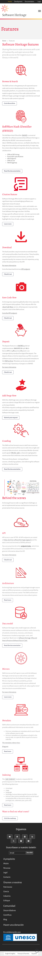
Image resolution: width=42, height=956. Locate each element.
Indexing (6, 775)
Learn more (8, 224)
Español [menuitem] (34, 953)
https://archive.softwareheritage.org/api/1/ (18, 540)
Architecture (8, 583)
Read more (7, 600)
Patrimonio (7, 887)
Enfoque (6, 901)
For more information (9, 265)
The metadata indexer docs (11, 743)
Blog (5, 920)
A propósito (9, 859)
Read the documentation (12, 171)
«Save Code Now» (7, 307)
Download (7, 247)
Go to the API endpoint (9, 313)
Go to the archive (9, 103)
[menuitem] (10, 953)
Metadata (6, 720)
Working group (12, 163)
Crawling (6, 441)
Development (18, 1)
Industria (6, 896)
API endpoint (11, 159)
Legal (5, 873)
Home (10, 1)
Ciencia (6, 892)
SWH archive (9, 361)
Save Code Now (9, 297)
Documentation (29, 1)
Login (39, 1)
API (4, 533)
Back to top (37, 951)
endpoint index (26, 547)
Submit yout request (11, 417)
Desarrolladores (9, 911)
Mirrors (6, 669)
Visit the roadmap (10, 819)
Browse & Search (10, 81)
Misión (6, 864)
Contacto (6, 877)
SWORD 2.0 (21, 346)
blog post (5, 747)
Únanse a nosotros (12, 882)
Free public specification (15, 157)
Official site (11, 161)
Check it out (8, 274)
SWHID (24, 135)
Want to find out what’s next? (15, 812)
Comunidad (9, 906)
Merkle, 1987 (15, 453)
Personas (6, 868)
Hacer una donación (13, 925)
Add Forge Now (9, 395)
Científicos (7, 915)
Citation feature (9, 194)
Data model (7, 623)
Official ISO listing (13, 154)
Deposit (6, 341)
